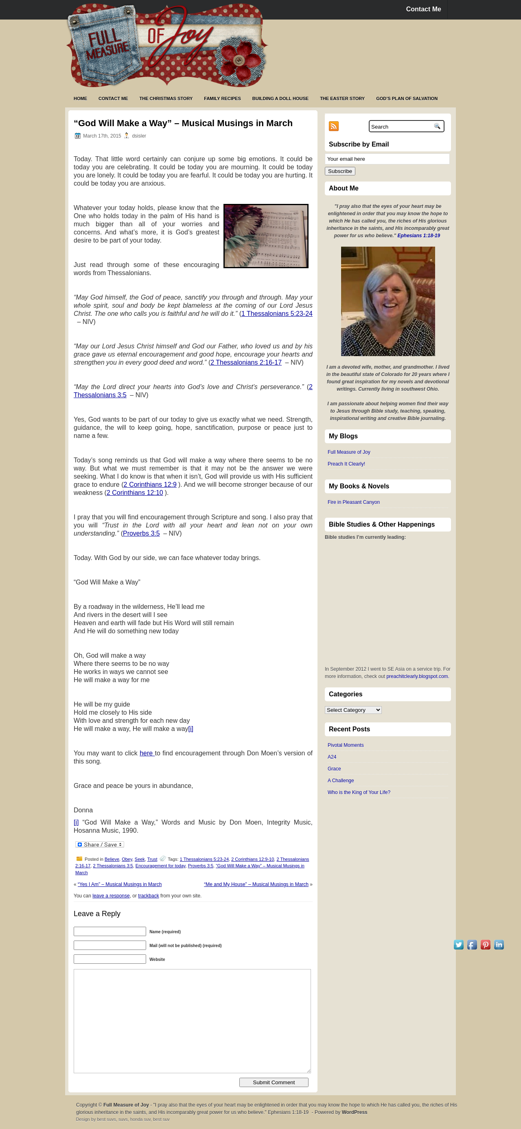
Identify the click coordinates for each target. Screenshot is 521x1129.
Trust (152, 859)
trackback (148, 896)
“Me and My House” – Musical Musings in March (256, 884)
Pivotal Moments (346, 745)
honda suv (140, 1119)
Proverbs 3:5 (141, 533)
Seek (140, 859)
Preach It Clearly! (346, 464)
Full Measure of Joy (349, 452)
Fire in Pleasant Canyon (354, 502)
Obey (127, 859)
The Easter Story (342, 98)
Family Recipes (222, 98)
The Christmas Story (166, 98)
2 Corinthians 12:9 (150, 484)
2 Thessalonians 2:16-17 (246, 362)
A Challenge (341, 780)
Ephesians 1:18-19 (419, 235)
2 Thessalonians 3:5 (113, 865)
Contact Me (423, 9)
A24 (332, 757)
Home (80, 98)
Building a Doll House (280, 98)
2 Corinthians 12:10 (135, 492)
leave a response (110, 896)
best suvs (106, 1119)
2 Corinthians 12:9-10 (252, 859)
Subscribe (340, 171)
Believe (112, 859)
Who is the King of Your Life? (359, 792)
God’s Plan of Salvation (407, 98)
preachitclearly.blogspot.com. (417, 676)
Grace (334, 769)
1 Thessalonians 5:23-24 (277, 313)
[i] (190, 728)
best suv (161, 1119)
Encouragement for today (161, 865)
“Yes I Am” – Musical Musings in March (120, 884)
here (147, 753)
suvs (123, 1119)
